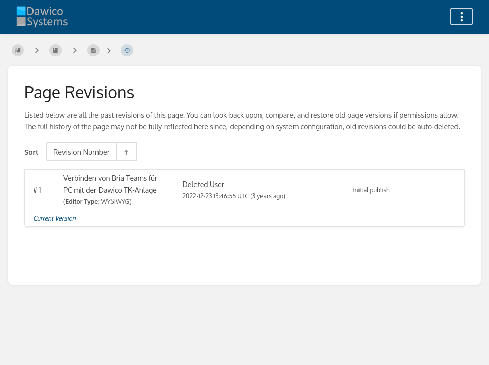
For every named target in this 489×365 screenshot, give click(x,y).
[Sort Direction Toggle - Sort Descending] (126, 151)
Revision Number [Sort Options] (81, 151)
